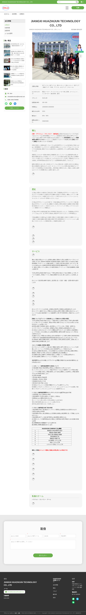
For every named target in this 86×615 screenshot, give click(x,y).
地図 (19, 613)
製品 (54, 588)
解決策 (55, 594)
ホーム (6, 14)
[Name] (77, 2)
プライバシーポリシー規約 (10, 613)
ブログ (55, 591)
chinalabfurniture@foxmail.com (16, 96)
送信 (54, 597)
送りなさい (43, 555)
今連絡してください (15, 108)
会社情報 (14, 14)
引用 (77, 8)
